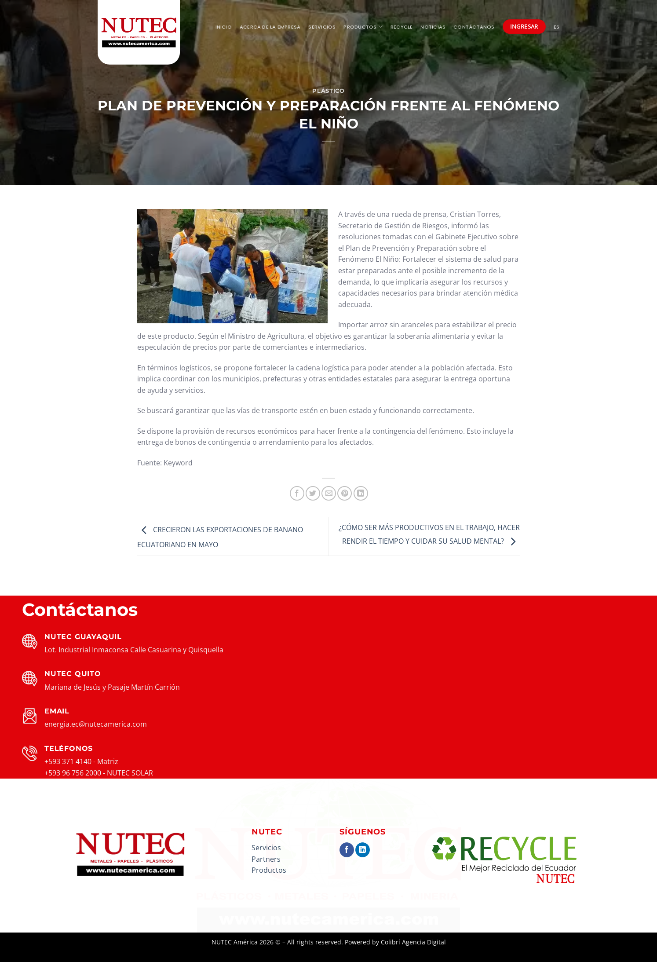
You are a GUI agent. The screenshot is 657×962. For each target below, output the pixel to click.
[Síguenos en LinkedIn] (362, 849)
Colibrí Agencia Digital (413, 942)
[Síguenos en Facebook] (346, 849)
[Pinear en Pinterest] (344, 493)
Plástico (328, 91)
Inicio (223, 26)
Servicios (322, 26)
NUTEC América (235, 942)
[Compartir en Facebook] (297, 493)
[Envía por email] (328, 493)
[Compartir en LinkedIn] (361, 493)
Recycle (402, 26)
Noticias (432, 26)
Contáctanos (473, 26)
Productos (362, 26)
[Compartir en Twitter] (313, 493)
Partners (266, 859)
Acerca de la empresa (270, 26)
